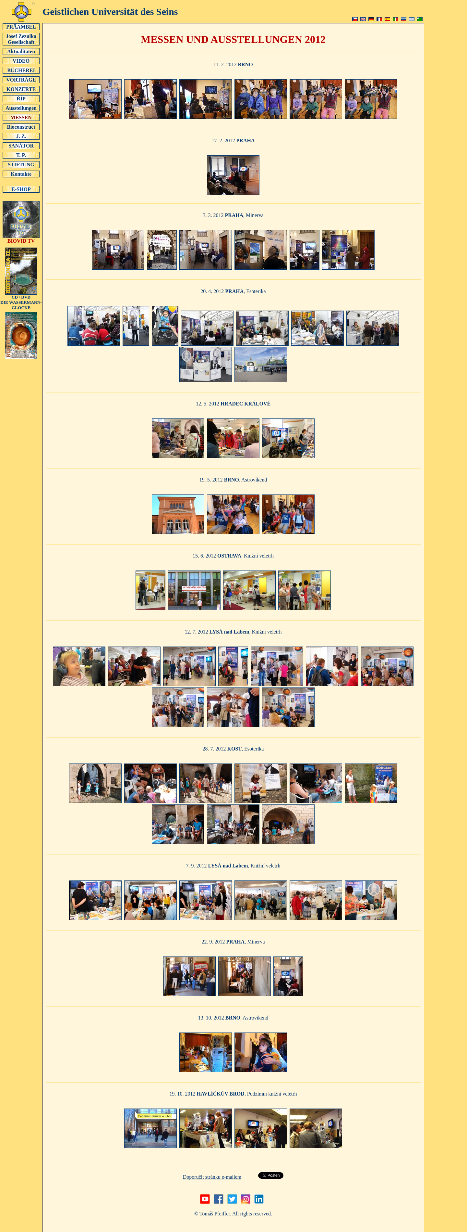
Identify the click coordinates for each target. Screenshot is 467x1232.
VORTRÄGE (21, 80)
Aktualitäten (21, 51)
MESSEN (21, 117)
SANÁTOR (21, 145)
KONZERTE (21, 89)
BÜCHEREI (21, 70)
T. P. (21, 155)
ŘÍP (21, 98)
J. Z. (21, 136)
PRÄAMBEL (21, 27)
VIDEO (21, 61)
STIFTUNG (21, 164)
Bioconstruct (21, 127)
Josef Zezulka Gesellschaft (21, 39)
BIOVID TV (21, 239)
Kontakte (21, 174)
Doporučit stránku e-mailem (212, 1177)
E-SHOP (21, 189)
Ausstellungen (21, 108)
